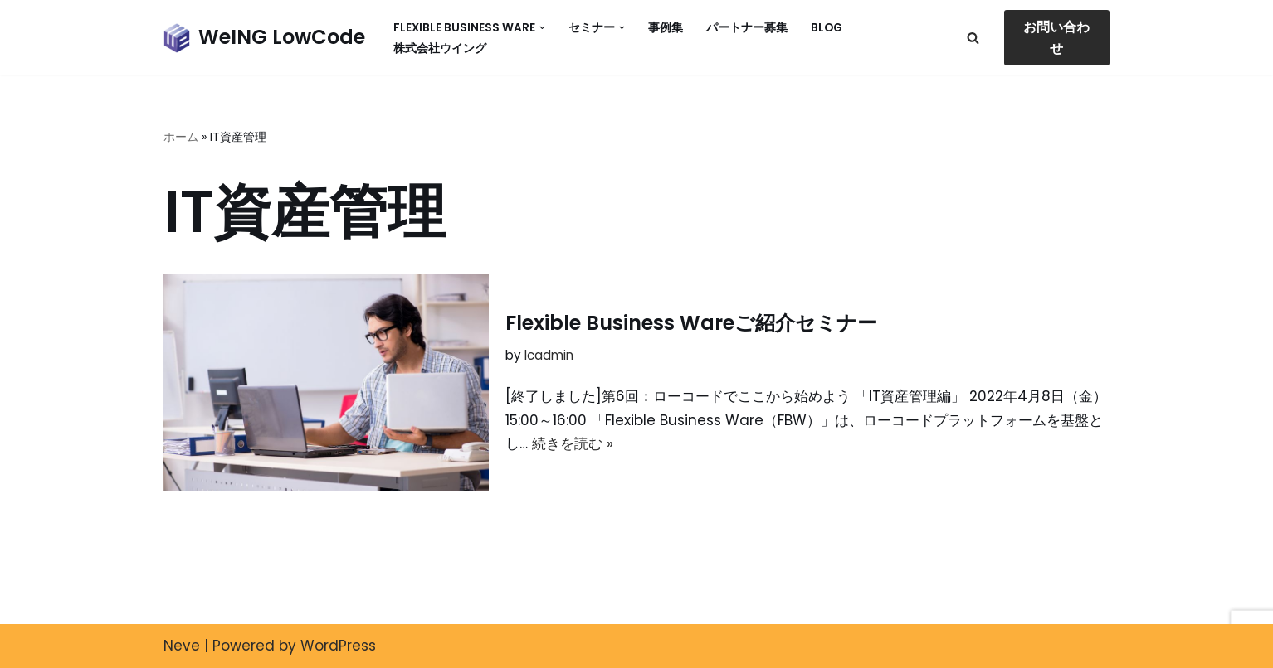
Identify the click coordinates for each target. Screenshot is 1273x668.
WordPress (338, 646)
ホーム (180, 136)
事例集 (665, 28)
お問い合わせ (1056, 37)
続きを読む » (572, 443)
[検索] (973, 37)
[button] (542, 28)
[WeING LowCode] (264, 38)
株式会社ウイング (439, 48)
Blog (826, 28)
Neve (181, 646)
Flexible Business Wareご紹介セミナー (691, 322)
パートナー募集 (747, 28)
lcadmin (548, 355)
